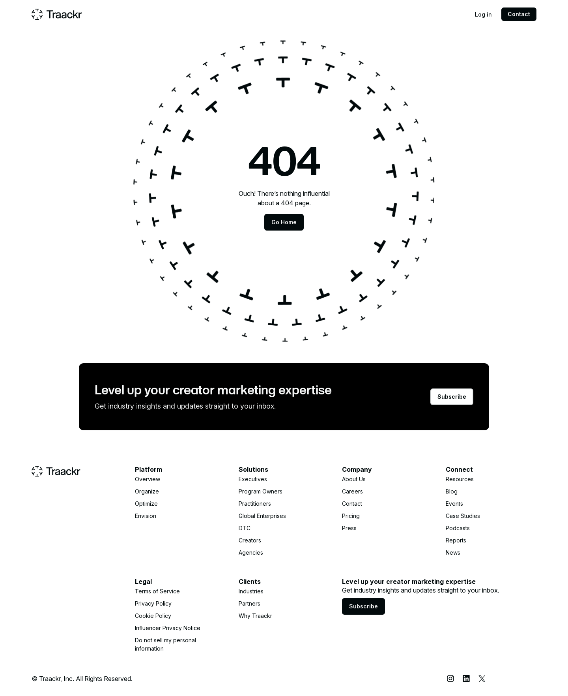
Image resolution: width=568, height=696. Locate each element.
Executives (253, 479)
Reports (456, 540)
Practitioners (255, 503)
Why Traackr (255, 615)
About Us (354, 479)
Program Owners (260, 491)
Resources (460, 479)
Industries (251, 591)
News (453, 552)
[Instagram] (450, 678)
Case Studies (463, 515)
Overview (147, 479)
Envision (145, 515)
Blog (452, 491)
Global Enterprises (262, 515)
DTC (244, 528)
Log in (483, 14)
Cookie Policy (153, 615)
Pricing (351, 515)
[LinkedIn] (466, 678)
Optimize (146, 503)
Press (349, 528)
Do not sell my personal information (165, 644)
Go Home (284, 222)
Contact (519, 14)
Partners (249, 603)
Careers (352, 491)
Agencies (251, 552)
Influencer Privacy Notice (167, 628)
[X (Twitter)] (482, 678)
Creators (250, 540)
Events (454, 503)
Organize (147, 491)
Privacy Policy (153, 603)
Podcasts (458, 528)
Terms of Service (157, 591)
